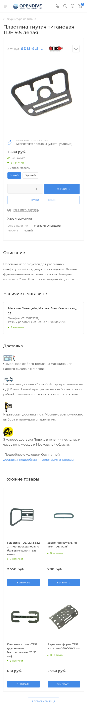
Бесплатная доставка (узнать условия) (44, 144)
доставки (10, 459)
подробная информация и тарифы (46, 459)
